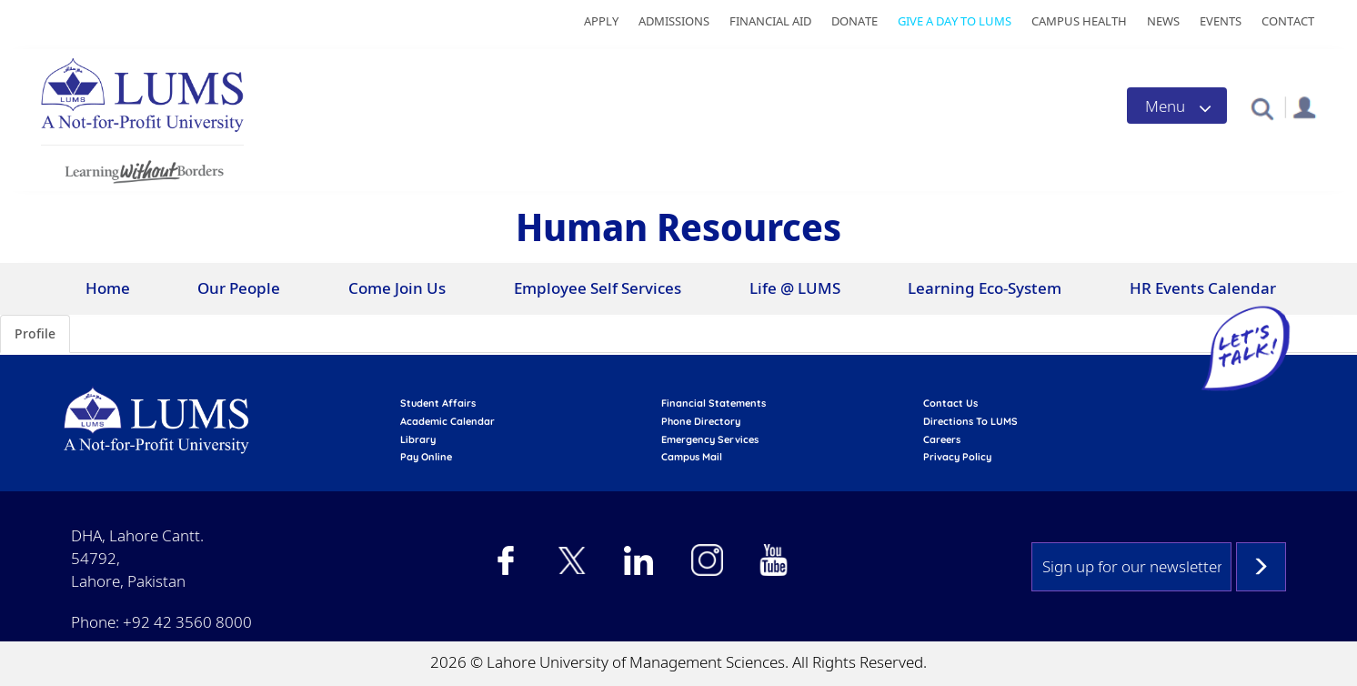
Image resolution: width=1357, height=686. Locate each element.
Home (107, 287)
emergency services (710, 439)
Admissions (673, 21)
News (1163, 21)
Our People (238, 287)
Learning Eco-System (984, 287)
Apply (601, 21)
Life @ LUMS (794, 287)
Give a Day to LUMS (954, 21)
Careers (941, 439)
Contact (1288, 21)
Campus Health (1079, 21)
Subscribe (1261, 566)
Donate (854, 21)
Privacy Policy (957, 456)
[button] (1262, 107)
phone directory (700, 421)
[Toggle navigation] (1177, 105)
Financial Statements (713, 403)
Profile (35, 333)
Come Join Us (397, 287)
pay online (426, 456)
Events (1220, 21)
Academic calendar (447, 421)
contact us (950, 403)
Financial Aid (770, 21)
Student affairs (438, 403)
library (418, 439)
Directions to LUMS (970, 421)
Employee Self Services (597, 287)
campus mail (691, 456)
